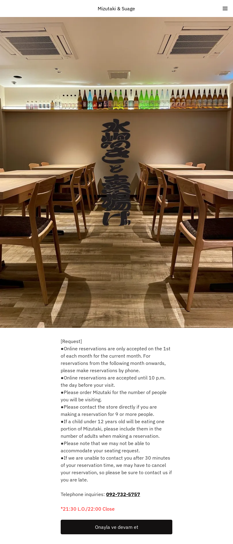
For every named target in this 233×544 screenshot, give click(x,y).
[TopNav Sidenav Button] (225, 8)
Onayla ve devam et (116, 527)
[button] (116, 527)
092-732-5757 (123, 494)
